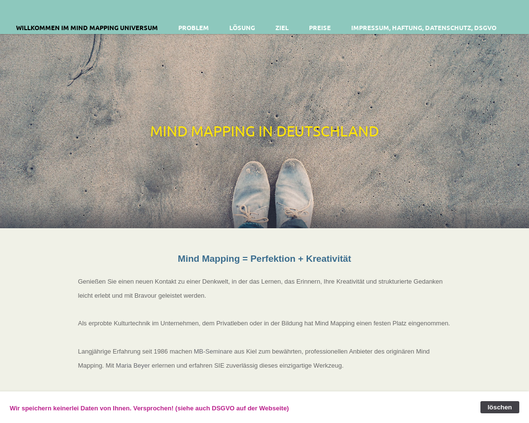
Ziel (282, 27)
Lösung (242, 27)
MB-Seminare (213, 351)
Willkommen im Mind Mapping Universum (87, 27)
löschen (500, 407)
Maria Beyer (133, 365)
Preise (320, 27)
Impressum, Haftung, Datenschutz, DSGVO (423, 27)
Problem (193, 27)
